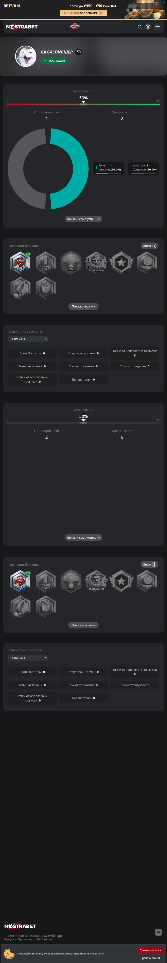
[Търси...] (139, 27)
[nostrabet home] (20, 926)
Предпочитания (150, 958)
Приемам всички (150, 950)
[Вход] (148, 26)
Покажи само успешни (83, 219)
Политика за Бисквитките (89, 953)
